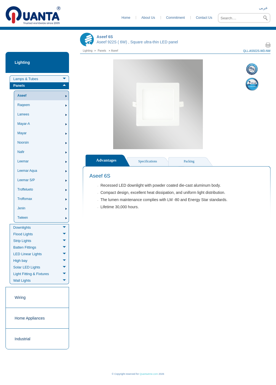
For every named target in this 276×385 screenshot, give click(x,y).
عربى (263, 8)
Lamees (23, 114)
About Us (148, 17)
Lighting (22, 62)
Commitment (175, 17)
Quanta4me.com (149, 374)
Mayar (21, 133)
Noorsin (23, 142)
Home (125, 17)
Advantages (106, 160)
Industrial (22, 339)
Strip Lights (22, 241)
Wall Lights (22, 280)
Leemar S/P (26, 180)
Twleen (22, 218)
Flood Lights (23, 234)
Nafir (20, 152)
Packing (189, 161)
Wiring (20, 297)
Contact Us (204, 17)
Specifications (147, 161)
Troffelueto (25, 189)
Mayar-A (23, 124)
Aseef (21, 95)
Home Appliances (30, 318)
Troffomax (24, 199)
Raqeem (23, 105)
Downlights (22, 227)
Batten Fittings (24, 247)
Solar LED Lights (26, 267)
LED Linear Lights (27, 254)
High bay (20, 261)
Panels (19, 85)
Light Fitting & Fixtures (31, 274)
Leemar (23, 161)
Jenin (21, 208)
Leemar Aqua (27, 171)
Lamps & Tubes (25, 79)
